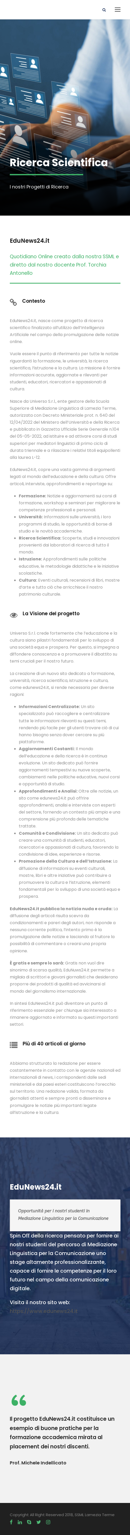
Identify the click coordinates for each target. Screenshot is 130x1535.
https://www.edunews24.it (44, 1311)
